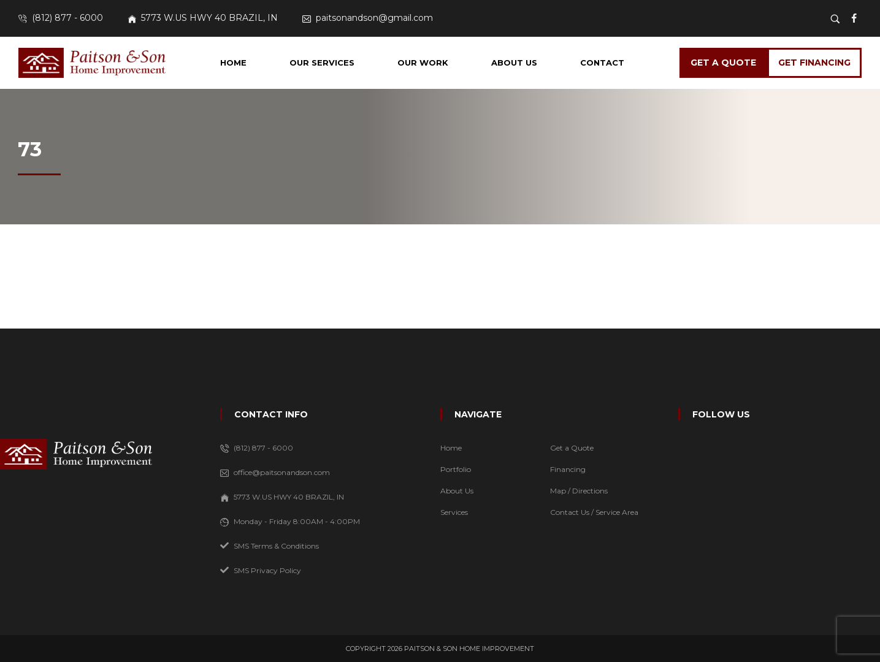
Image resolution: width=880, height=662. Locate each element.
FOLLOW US (721, 414)
